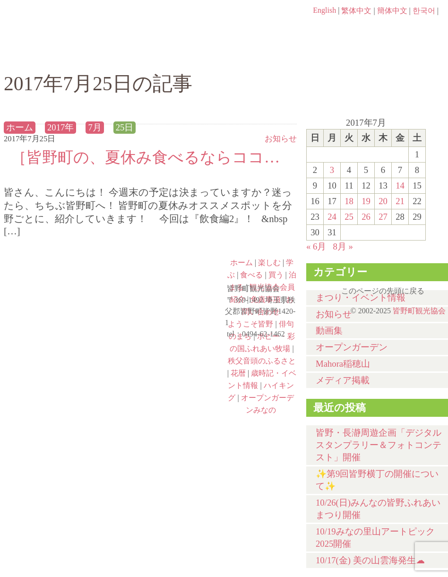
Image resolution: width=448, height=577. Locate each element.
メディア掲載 (343, 380)
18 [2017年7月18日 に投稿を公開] (349, 201)
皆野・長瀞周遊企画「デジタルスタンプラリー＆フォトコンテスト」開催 (378, 445)
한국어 (424, 11)
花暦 (238, 373)
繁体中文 (356, 11)
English (324, 10)
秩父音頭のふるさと (170, 357)
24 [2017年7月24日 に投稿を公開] (331, 217)
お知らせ (281, 138)
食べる (258, 55)
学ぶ (182, 55)
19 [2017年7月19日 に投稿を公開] (366, 201)
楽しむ (106, 55)
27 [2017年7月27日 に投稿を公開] (383, 217)
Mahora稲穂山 (343, 364)
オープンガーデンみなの (170, 397)
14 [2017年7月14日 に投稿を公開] (400, 185)
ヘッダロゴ (67, 23)
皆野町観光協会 (419, 311)
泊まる (410, 55)
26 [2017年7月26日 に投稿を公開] (366, 217)
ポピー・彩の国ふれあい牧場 (58, 357)
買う (334, 55)
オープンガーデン (352, 347)
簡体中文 (392, 11)
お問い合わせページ (394, 28)
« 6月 (316, 246)
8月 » (343, 246)
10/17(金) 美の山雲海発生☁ (370, 560)
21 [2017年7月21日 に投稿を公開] (400, 201)
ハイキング (58, 397)
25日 (125, 127)
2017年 (60, 127)
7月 (94, 127)
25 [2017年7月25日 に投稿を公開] (349, 217)
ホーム (36, 55)
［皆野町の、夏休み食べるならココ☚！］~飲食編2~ (150, 157)
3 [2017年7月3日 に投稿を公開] (332, 170)
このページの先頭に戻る (438, 287)
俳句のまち (170, 275)
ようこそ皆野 (58, 275)
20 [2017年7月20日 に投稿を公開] (383, 201)
